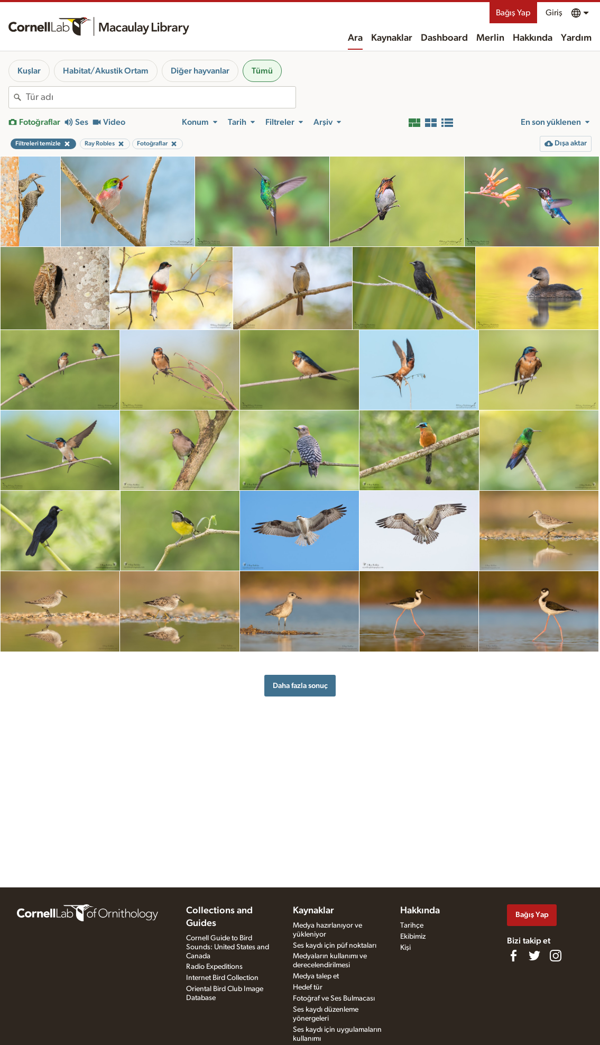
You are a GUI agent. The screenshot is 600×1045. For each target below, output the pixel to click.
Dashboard (444, 38)
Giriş (554, 12)
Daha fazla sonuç (300, 686)
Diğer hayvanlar (200, 71)
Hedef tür (307, 987)
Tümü (262, 71)
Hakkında (532, 38)
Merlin (490, 38)
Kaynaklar (391, 38)
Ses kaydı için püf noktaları (334, 945)
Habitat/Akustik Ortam (106, 71)
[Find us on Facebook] (513, 955)
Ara (355, 38)
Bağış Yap (513, 12)
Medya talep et (316, 976)
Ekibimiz (413, 936)
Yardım (576, 38)
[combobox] (161, 97)
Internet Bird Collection (222, 978)
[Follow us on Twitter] (534, 955)
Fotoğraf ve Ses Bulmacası (334, 998)
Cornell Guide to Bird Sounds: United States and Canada (227, 947)
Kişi (405, 947)
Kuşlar (29, 71)
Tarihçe (411, 925)
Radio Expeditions (214, 966)
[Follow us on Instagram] (555, 955)
